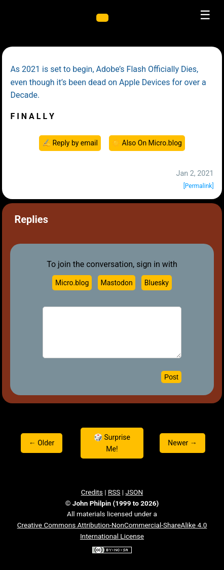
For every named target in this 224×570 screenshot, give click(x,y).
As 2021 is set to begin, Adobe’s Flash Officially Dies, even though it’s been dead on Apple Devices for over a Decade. (108, 82)
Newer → (182, 443)
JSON (134, 492)
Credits (92, 492)
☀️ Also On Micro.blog (146, 143)
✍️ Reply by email (70, 143)
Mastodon (117, 283)
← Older (42, 443)
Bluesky (156, 283)
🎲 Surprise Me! (112, 442)
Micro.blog (72, 283)
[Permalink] (198, 185)
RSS (114, 492)
